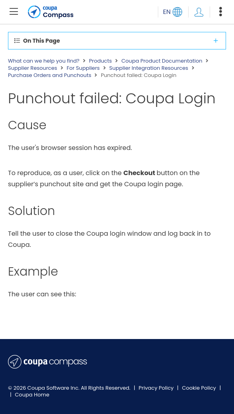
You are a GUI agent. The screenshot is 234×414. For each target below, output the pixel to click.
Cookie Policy (199, 388)
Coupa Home (32, 394)
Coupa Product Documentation (161, 61)
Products (100, 61)
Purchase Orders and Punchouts (49, 75)
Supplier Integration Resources (148, 68)
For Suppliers (83, 68)
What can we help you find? (43, 61)
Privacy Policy (157, 388)
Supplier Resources (32, 68)
